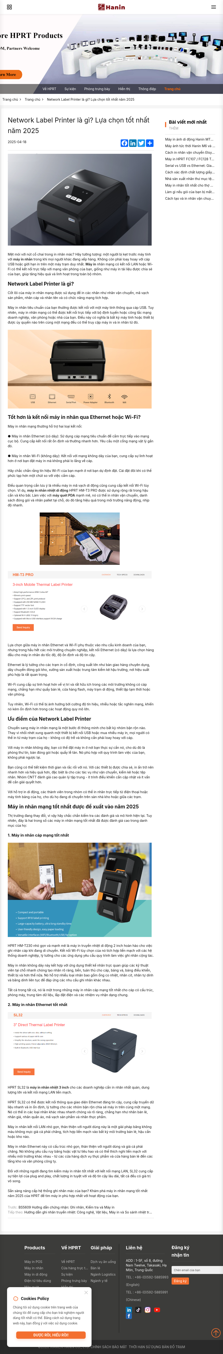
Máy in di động (35, 1274)
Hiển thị (124, 89)
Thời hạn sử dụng (145, 1347)
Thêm (173, 128)
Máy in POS (33, 1262)
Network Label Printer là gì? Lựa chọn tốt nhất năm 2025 (90, 99)
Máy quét (31, 1287)
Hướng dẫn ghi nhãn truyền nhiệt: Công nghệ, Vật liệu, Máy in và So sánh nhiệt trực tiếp (92, 1212)
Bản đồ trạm (173, 1347)
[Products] (9, 7)
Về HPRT (49, 89)
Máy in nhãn (33, 1268)
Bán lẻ (95, 1268)
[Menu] (214, 7)
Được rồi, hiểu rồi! (50, 1337)
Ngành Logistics (103, 1274)
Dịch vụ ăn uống (103, 1262)
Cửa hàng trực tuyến (74, 1268)
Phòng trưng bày (97, 89)
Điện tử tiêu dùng (37, 1281)
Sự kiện (70, 89)
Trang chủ (172, 89)
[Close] (86, 1294)
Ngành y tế (99, 1281)
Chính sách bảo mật (109, 1347)
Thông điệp (147, 89)
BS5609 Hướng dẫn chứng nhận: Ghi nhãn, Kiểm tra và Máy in (66, 1207)
